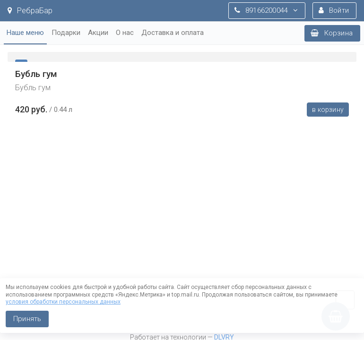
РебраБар (30, 10)
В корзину (328, 109)
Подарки (66, 32)
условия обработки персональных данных (63, 301)
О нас (125, 32)
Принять (27, 318)
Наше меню (25, 32)
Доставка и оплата (172, 32)
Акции (98, 32)
